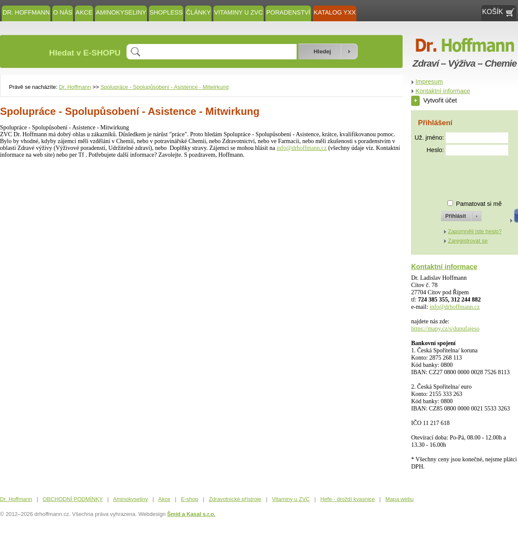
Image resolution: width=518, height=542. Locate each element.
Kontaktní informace (442, 91)
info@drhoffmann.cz (302, 148)
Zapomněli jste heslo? (475, 231)
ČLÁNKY (198, 12)
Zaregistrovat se (468, 240)
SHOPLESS (166, 12)
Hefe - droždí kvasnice (348, 499)
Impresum (429, 81)
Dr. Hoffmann (26, 12)
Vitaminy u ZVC (238, 12)
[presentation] (453, 174)
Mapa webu (400, 499)
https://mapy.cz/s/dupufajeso (445, 328)
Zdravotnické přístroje (235, 499)
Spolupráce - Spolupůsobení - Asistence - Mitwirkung (164, 87)
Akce (84, 12)
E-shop (189, 499)
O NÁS (62, 12)
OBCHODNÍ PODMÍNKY (73, 499)
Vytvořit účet (434, 100)
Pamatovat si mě (479, 203)
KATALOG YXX (335, 12)
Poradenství (288, 12)
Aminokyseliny (121, 12)
